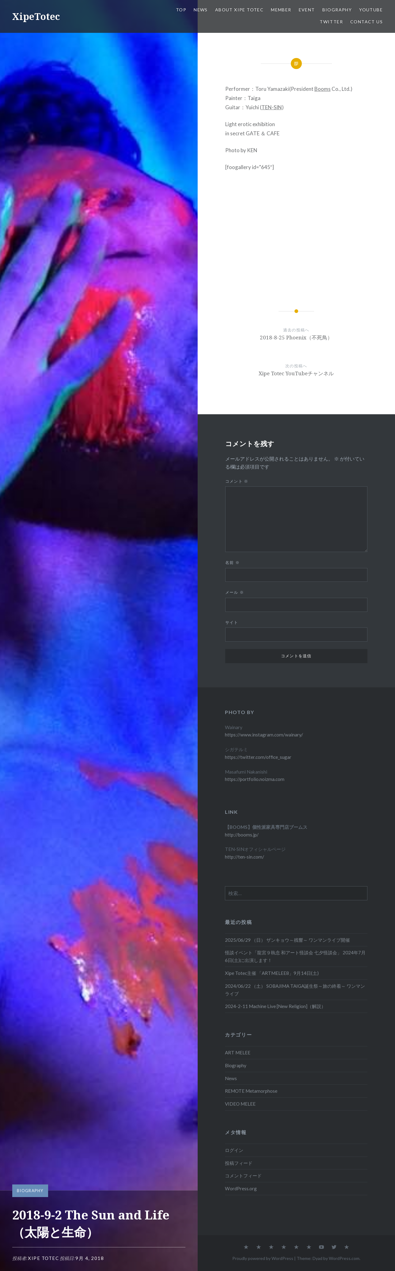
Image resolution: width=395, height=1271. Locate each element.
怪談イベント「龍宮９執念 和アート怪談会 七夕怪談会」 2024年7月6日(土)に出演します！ (295, 956)
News (201, 9)
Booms (322, 89)
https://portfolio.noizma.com (254, 779)
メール (234, 592)
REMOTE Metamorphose (251, 1091)
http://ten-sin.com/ (244, 857)
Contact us (366, 21)
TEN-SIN (271, 107)
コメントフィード (243, 1175)
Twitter (331, 21)
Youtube (371, 9)
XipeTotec (36, 16)
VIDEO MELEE (240, 1104)
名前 (232, 562)
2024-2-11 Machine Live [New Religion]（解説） (275, 1006)
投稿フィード (239, 1163)
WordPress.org (241, 1188)
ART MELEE (237, 1052)
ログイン (234, 1150)
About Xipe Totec (239, 9)
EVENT (307, 9)
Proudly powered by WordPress (262, 1258)
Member (281, 9)
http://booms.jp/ (242, 834)
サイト (231, 622)
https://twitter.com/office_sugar (258, 757)
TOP (181, 9)
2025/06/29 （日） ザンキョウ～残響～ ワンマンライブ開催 (287, 940)
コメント (237, 481)
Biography (337, 9)
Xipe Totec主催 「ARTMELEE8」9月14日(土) (272, 973)
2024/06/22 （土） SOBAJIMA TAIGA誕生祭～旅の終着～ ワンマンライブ (295, 989)
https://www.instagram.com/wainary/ (264, 734)
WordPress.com (344, 1258)
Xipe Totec (43, 1258)
